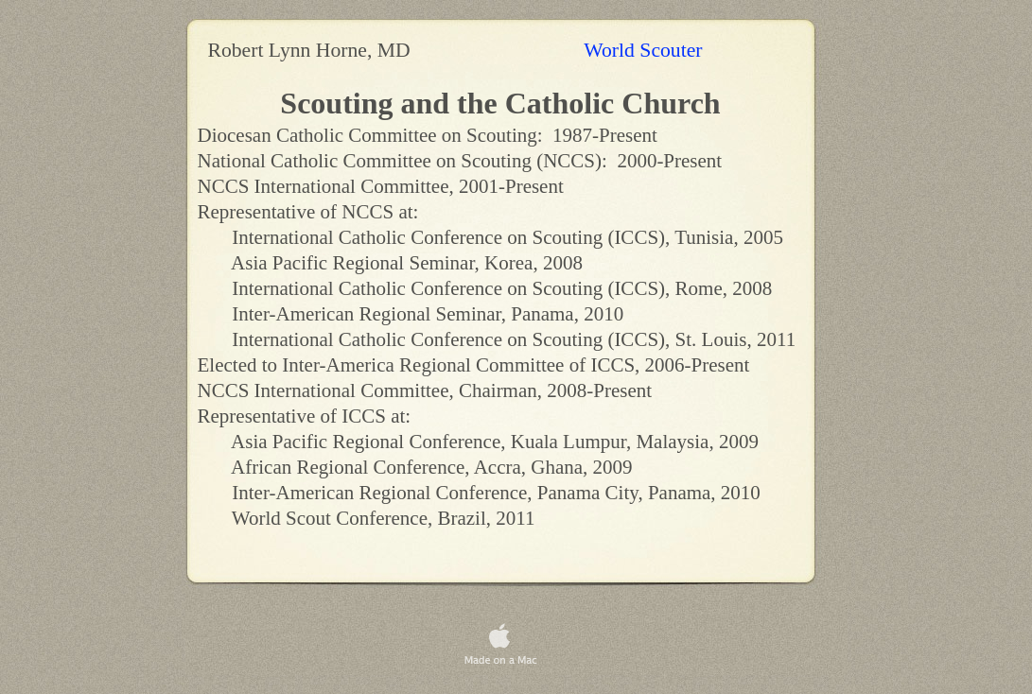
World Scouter (646, 50)
